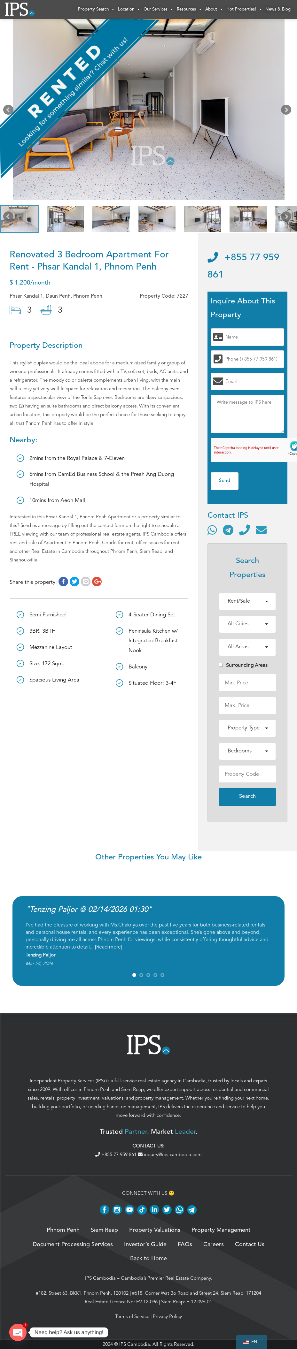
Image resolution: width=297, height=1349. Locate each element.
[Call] (244, 529)
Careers (213, 1244)
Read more (108, 947)
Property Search (96, 9)
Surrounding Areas (243, 665)
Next (287, 111)
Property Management (221, 1230)
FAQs (185, 1244)
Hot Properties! (244, 9)
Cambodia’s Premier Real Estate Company (166, 1278)
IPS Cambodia (100, 1278)
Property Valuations (154, 1230)
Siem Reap (132, 1089)
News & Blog (278, 9)
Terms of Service (132, 1316)
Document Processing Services (73, 1244)
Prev (9, 111)
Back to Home (148, 1258)
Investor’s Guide (145, 1244)
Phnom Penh (97, 1089)
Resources (189, 9)
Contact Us (249, 1244)
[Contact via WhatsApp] (212, 529)
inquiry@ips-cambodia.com (170, 1154)
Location (129, 9)
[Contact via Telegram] (228, 529)
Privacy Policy (167, 1316)
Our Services (159, 9)
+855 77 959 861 (116, 1154)
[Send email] (261, 529)
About (214, 9)
